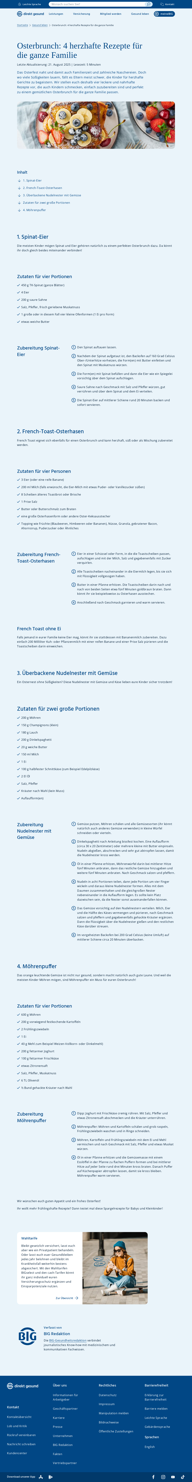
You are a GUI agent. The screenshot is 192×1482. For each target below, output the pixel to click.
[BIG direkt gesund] (30, 13)
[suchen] (148, 4)
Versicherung (81, 14)
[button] (27, 1407)
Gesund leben (140, 14)
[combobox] (97, 4)
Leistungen (56, 14)
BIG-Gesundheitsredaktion (68, 1340)
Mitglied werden (110, 14)
